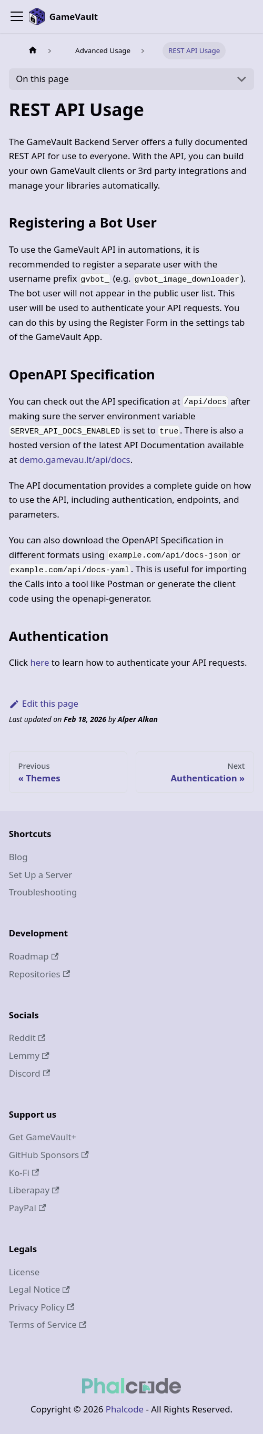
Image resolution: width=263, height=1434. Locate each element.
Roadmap (33, 956)
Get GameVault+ (42, 1137)
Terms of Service (47, 1324)
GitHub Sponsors (49, 1155)
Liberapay (34, 1190)
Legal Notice (39, 1289)
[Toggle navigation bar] (17, 16)
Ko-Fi (24, 1173)
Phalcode (125, 1409)
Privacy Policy (41, 1307)
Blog (18, 857)
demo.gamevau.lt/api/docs (74, 459)
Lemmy (29, 1055)
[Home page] (32, 50)
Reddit (27, 1037)
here (39, 662)
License (24, 1272)
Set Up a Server (40, 875)
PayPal (27, 1208)
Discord (29, 1073)
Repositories (39, 974)
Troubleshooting (43, 892)
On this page (42, 79)
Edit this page (43, 703)
